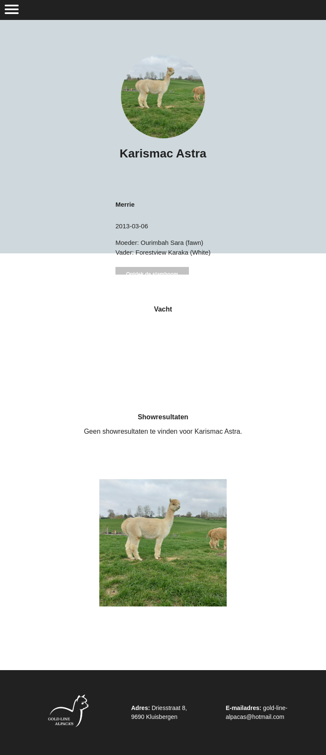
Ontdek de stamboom (152, 274)
